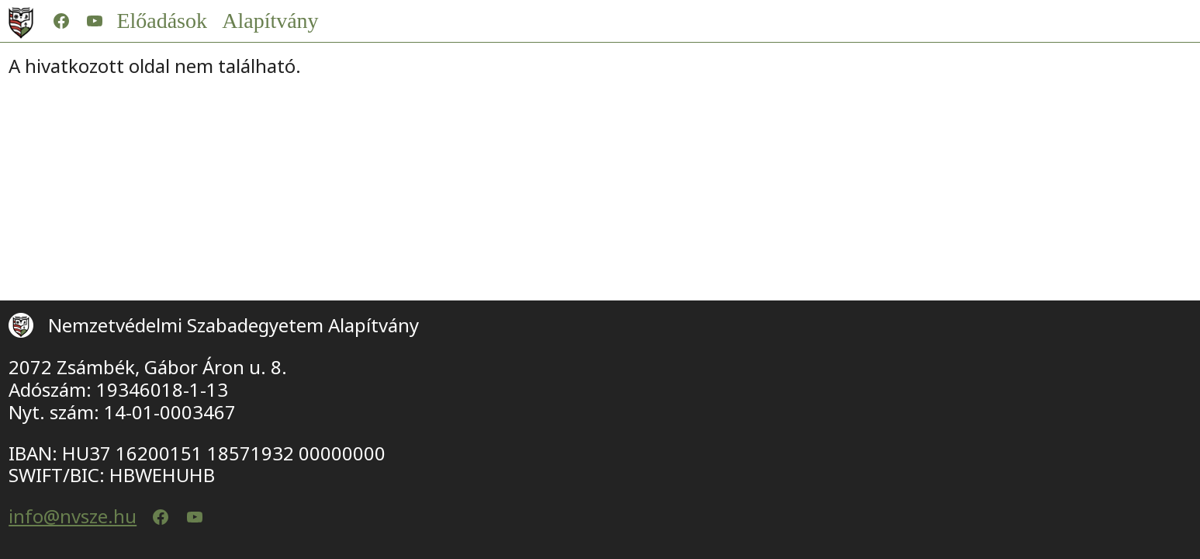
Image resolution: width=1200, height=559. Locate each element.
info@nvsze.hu (73, 516)
